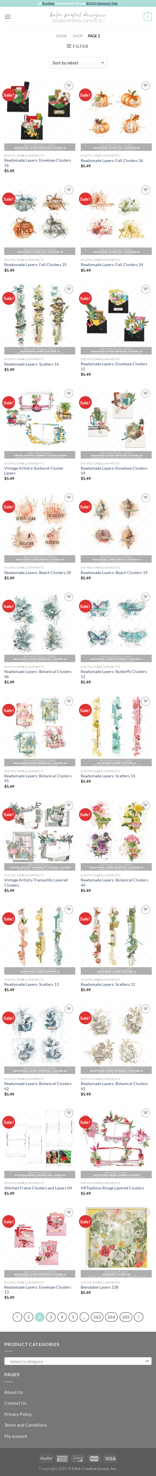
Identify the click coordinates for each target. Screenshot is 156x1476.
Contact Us (15, 1403)
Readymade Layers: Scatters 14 (108, 776)
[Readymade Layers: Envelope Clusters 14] (116, 423)
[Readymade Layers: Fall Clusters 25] (39, 219)
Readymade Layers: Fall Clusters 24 (112, 264)
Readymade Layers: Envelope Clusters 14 (114, 471)
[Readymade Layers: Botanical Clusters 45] (39, 730)
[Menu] (7, 17)
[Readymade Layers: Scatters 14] (116, 730)
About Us (13, 1392)
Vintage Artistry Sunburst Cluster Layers (34, 471)
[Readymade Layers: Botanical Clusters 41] (116, 1038)
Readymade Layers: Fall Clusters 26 (112, 160)
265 (126, 1316)
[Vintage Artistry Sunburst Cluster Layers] (39, 423)
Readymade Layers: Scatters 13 (31, 984)
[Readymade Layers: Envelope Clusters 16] (39, 115)
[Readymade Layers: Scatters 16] (39, 318)
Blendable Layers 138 (99, 1287)
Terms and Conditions (25, 1425)
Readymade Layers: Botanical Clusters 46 (38, 674)
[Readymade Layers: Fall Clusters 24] (116, 219)
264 (111, 1316)
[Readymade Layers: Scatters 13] (39, 939)
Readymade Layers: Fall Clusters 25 (35, 264)
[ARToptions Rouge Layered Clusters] (116, 1142)
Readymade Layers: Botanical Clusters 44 (114, 882)
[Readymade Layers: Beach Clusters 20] (39, 527)
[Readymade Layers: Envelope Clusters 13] (39, 1242)
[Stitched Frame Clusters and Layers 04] (39, 1142)
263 (97, 1316)
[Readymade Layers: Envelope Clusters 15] (116, 318)
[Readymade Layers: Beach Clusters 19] (116, 527)
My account (15, 1436)
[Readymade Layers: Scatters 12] (116, 939)
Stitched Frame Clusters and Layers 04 (38, 1188)
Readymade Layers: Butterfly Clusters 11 (114, 674)
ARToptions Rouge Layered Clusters (112, 1188)
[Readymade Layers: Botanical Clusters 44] (116, 835)
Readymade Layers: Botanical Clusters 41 (114, 1086)
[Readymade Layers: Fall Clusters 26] (116, 115)
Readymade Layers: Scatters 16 (31, 364)
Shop (78, 36)
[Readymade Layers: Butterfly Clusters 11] (116, 626)
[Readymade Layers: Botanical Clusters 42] (39, 1038)
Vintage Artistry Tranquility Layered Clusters (36, 882)
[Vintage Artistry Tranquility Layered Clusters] (39, 835)
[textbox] (76, 1361)
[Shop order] (78, 62)
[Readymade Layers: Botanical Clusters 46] (39, 626)
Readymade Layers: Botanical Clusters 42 (38, 1086)
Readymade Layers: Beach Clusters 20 (37, 572)
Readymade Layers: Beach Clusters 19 (114, 572)
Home (61, 36)
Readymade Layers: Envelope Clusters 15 (114, 366)
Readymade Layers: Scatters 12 (108, 984)
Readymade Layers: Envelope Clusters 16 (37, 163)
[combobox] (78, 1361)
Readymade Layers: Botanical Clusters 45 (38, 778)
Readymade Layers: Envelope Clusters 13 (37, 1290)
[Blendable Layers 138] (116, 1242)
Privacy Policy (18, 1414)
